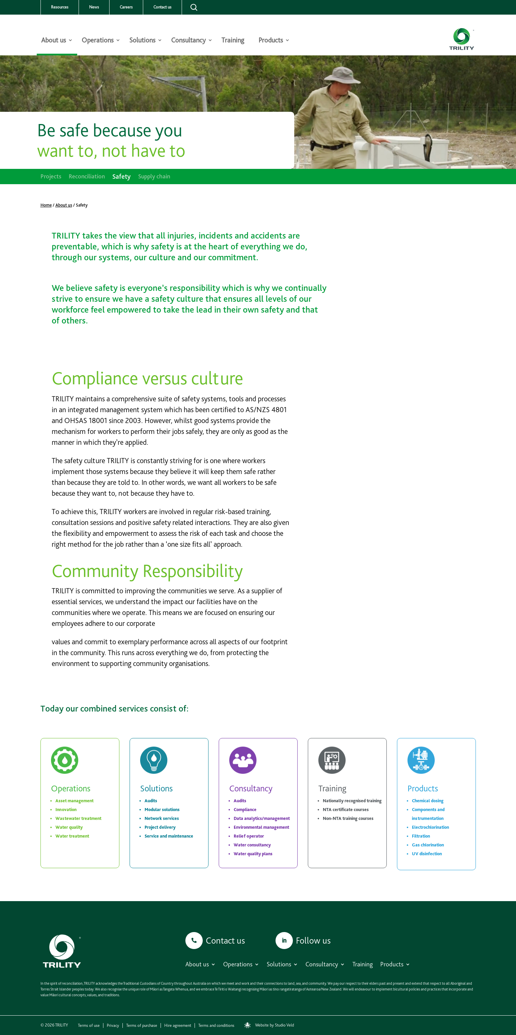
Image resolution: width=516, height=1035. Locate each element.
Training (232, 41)
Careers (126, 7)
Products (271, 41)
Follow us (313, 940)
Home (46, 205)
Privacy (113, 1025)
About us (53, 41)
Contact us (162, 7)
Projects (50, 177)
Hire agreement (177, 1025)
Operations (98, 41)
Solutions (142, 41)
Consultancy (188, 41)
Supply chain (154, 177)
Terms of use (89, 1025)
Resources (59, 7)
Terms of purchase (141, 1025)
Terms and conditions (216, 1025)
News (94, 7)
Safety (121, 177)
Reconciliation (87, 177)
